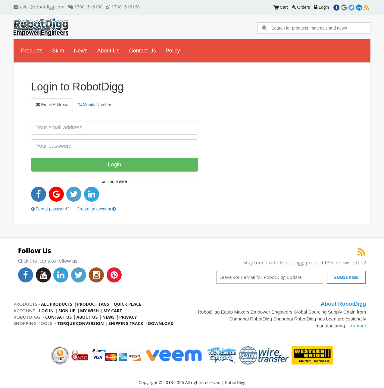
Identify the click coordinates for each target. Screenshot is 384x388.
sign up (67, 311)
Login (321, 7)
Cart (280, 7)
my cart (113, 311)
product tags (93, 304)
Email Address (52, 104)
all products (56, 304)
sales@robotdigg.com (39, 7)
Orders (301, 7)
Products (31, 51)
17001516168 (85, 7)
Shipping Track (125, 323)
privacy (128, 317)
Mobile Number (94, 104)
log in (46, 311)
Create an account (96, 209)
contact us (142, 51)
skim (58, 51)
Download (161, 323)
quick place (127, 304)
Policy (173, 51)
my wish (89, 311)
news (80, 51)
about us (108, 51)
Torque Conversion (80, 323)
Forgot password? (50, 209)
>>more (358, 325)
